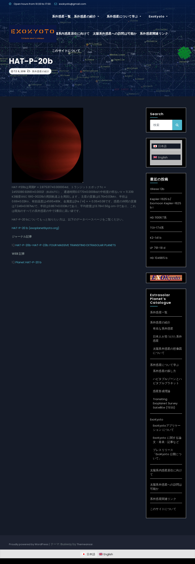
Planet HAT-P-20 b (28, 262)
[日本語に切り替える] (166, 146)
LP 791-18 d (157, 248)
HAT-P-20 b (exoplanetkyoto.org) (35, 228)
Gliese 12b (157, 189)
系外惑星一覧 (61, 16)
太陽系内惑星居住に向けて (71, 33)
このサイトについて (66, 51)
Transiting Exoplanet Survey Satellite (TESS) (165, 403)
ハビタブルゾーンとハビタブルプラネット (167, 381)
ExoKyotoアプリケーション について (167, 428)
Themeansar (85, 544)
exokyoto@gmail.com (70, 4)
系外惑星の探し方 (164, 371)
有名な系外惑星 (163, 328)
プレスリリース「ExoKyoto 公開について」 (167, 454)
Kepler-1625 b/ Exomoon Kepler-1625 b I (165, 203)
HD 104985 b (159, 258)
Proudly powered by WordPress (29, 544)
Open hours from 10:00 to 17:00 (30, 4)
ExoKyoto (149, 16)
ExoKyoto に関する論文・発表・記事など (167, 440)
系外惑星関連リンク (154, 33)
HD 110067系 (158, 217)
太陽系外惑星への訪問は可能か (115, 33)
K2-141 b (156, 238)
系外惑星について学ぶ (119, 16)
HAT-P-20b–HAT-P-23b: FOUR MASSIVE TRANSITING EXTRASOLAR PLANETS (65, 245)
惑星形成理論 (161, 391)
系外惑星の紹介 (86, 16)
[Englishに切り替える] (166, 157)
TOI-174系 (157, 228)
